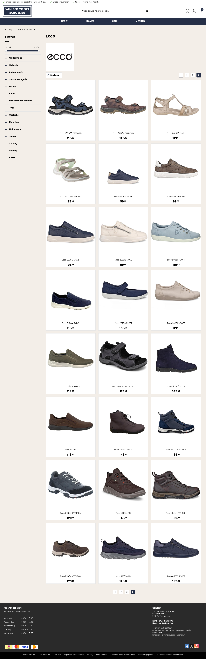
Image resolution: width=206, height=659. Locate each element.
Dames (90, 21)
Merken (140, 21)
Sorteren (55, 75)
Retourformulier (29, 655)
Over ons (57, 655)
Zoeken (147, 11)
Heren (64, 21)
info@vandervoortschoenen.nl (171, 635)
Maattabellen (101, 655)
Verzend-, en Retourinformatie (122, 655)
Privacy (90, 655)
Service (187, 11)
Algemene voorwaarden (74, 655)
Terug (10, 29)
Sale (115, 21)
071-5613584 (166, 628)
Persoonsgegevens (145, 655)
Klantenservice (44, 655)
